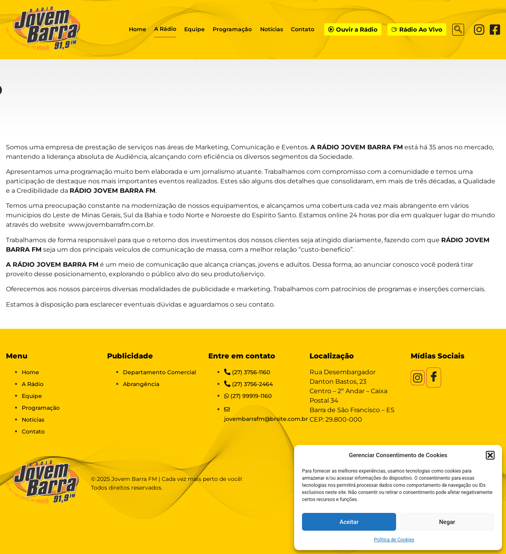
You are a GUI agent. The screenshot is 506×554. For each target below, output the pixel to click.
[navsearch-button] (458, 30)
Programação (232, 29)
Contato (302, 29)
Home (138, 29)
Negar (447, 522)
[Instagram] (479, 30)
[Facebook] (495, 30)
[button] (490, 455)
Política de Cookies (394, 540)
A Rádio (166, 28)
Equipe (195, 29)
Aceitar (349, 522)
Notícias (271, 29)
